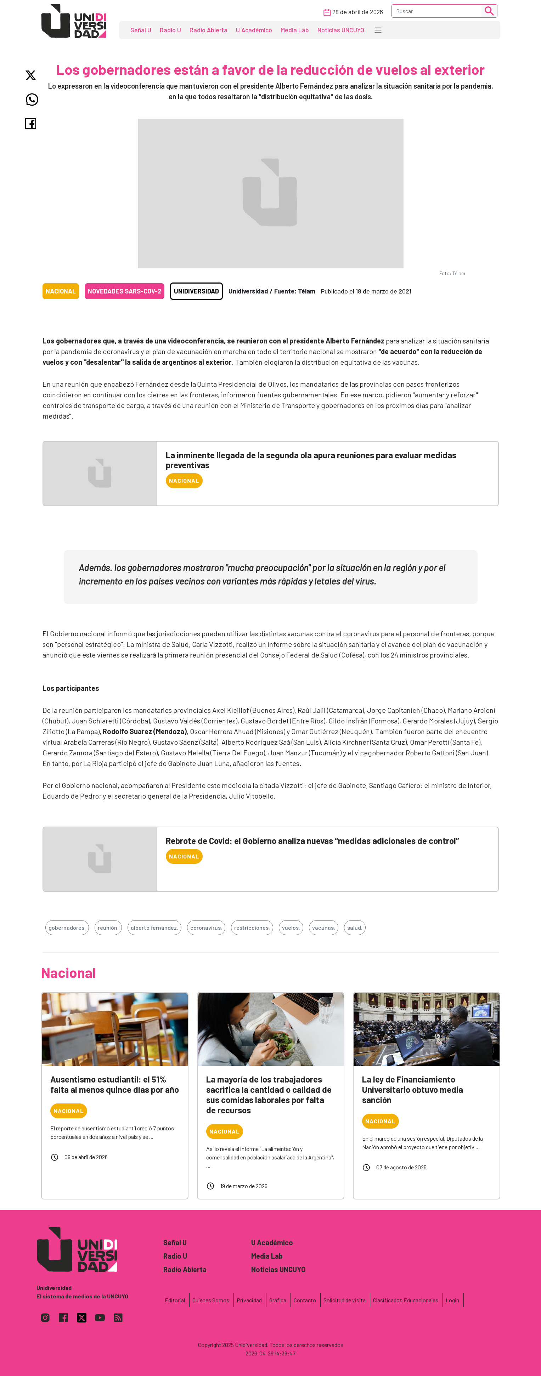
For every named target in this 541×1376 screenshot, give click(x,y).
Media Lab (295, 30)
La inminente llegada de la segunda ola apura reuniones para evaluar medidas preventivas (311, 460)
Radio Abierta (208, 30)
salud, (354, 927)
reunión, (108, 927)
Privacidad (249, 1300)
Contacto (305, 1300)
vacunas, (323, 927)
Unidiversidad (196, 291)
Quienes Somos (210, 1300)
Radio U (170, 30)
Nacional (61, 291)
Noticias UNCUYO (340, 30)
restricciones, (252, 927)
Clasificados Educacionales (405, 1300)
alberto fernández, (154, 927)
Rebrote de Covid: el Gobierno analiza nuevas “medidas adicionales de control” (312, 840)
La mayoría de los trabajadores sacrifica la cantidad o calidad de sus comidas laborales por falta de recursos (269, 1094)
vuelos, (291, 927)
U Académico (254, 30)
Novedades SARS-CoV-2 (124, 291)
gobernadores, (67, 927)
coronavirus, (206, 927)
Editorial (175, 1300)
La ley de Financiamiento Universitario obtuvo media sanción (412, 1089)
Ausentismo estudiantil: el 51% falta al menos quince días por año (114, 1084)
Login (452, 1300)
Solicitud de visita (344, 1300)
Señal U (140, 30)
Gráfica (277, 1300)
